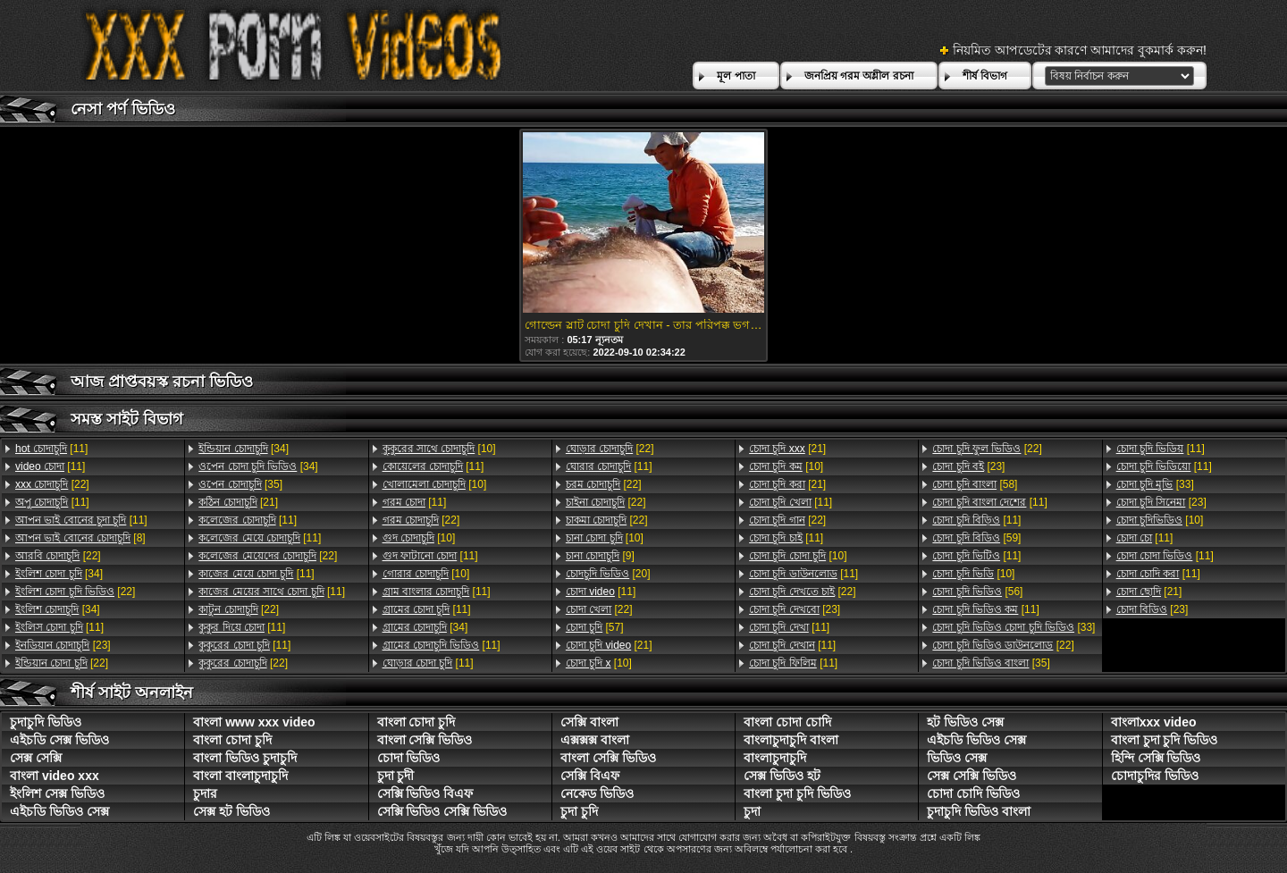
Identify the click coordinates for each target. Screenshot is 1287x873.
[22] (52, 484)
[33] (1013, 627)
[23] (63, 645)
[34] (59, 573)
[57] (595, 627)
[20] (608, 573)
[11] (51, 448)
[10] (439, 448)
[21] (238, 502)
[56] (977, 591)
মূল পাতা (735, 76)
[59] (976, 538)
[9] (600, 556)
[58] (974, 484)
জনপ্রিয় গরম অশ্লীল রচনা (858, 76)
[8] (80, 538)
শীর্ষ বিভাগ (985, 76)
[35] (240, 484)
